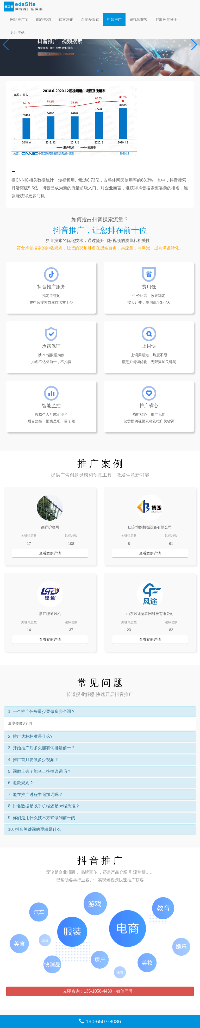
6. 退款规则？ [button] (21, 783)
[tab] (100, 712)
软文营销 (66, 19)
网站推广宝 (19, 19)
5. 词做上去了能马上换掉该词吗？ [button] (39, 771)
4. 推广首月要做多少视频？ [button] (33, 759)
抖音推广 (114, 19)
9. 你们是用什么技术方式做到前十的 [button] (41, 817)
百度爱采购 (90, 19)
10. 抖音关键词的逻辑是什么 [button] (34, 829)
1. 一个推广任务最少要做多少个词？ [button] (41, 711)
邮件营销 (43, 19)
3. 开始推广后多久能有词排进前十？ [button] (41, 748)
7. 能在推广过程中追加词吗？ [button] (35, 794)
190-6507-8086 (100, 1021)
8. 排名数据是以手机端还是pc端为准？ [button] (44, 806)
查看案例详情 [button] (50, 553)
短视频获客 (138, 19)
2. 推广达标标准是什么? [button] (30, 736)
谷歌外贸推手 (166, 19)
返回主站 (17, 32)
